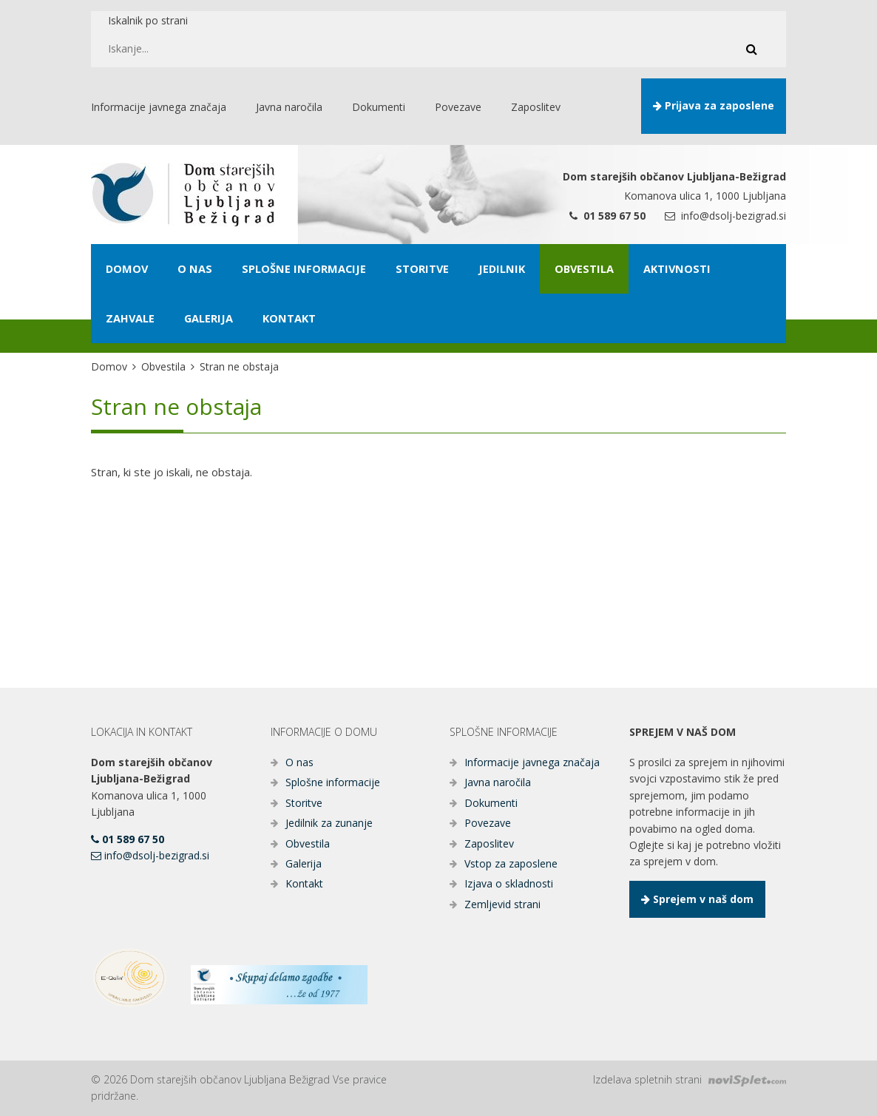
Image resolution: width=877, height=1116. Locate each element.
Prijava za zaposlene (713, 105)
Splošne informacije (332, 782)
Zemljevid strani (502, 904)
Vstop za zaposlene (511, 863)
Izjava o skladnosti (508, 883)
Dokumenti (491, 803)
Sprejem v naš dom (697, 899)
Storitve (303, 803)
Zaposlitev (489, 843)
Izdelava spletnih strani (689, 1079)
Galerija (303, 863)
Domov (109, 366)
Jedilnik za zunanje (329, 823)
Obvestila (163, 366)
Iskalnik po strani (148, 20)
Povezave (487, 823)
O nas (299, 762)
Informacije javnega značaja (532, 762)
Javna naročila (497, 782)
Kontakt (304, 883)
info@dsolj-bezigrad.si (725, 216)
